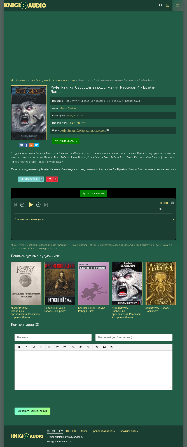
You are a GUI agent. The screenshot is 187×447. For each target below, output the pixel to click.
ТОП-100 (71, 431)
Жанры (84, 431)
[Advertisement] (93, 38)
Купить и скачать (66, 140)
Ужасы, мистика (74, 115)
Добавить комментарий (32, 411)
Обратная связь (128, 431)
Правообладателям (103, 431)
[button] (18, 347)
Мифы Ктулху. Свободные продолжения (83, 130)
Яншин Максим (77, 122)
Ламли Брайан (68, 108)
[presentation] (77, 397)
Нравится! (32, 179)
